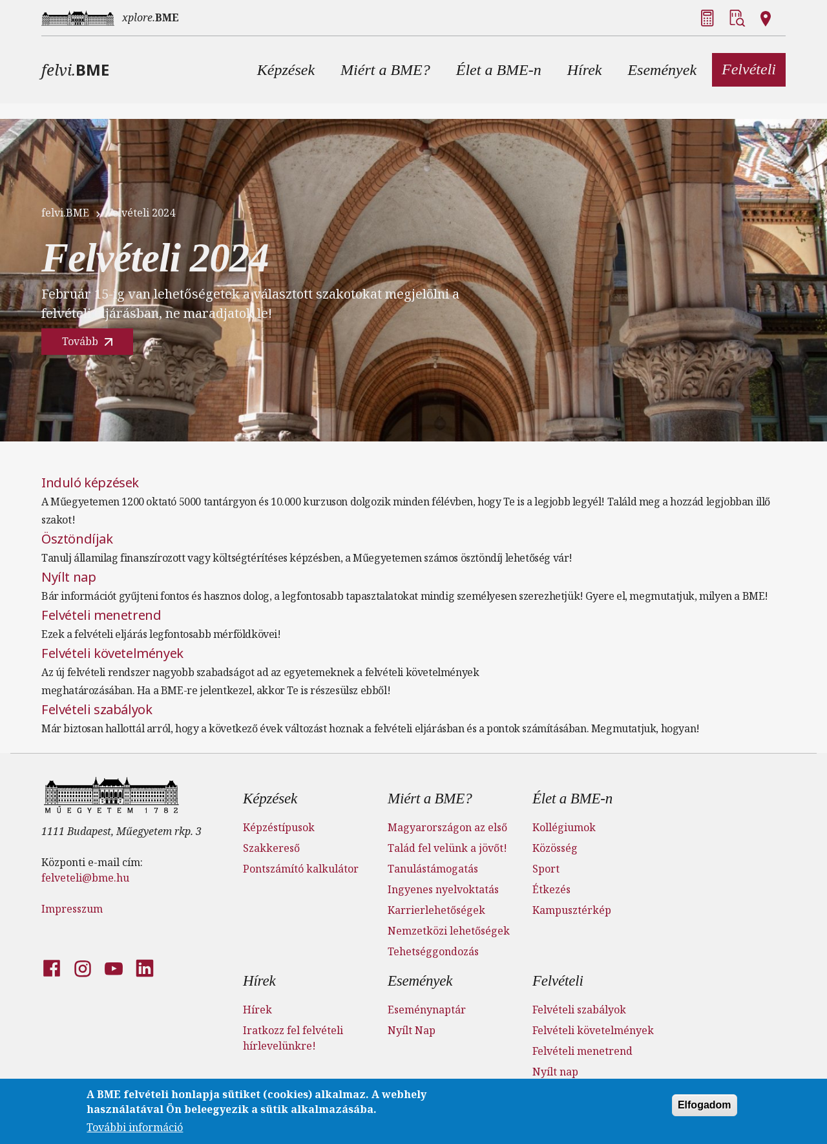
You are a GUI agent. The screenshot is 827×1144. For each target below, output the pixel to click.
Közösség (555, 848)
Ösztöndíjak (77, 538)
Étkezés (551, 889)
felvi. (75, 69)
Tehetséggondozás (433, 951)
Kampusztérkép (571, 910)
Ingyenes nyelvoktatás (443, 889)
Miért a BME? (430, 798)
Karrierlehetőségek (436, 910)
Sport (546, 869)
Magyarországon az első (447, 827)
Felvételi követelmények (112, 653)
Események (420, 981)
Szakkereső (271, 848)
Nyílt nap (68, 577)
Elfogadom (704, 1107)
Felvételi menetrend (101, 615)
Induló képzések (90, 482)
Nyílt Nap (411, 1030)
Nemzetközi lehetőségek (449, 931)
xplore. (150, 17)
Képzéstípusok (279, 827)
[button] (286, 70)
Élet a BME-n (572, 798)
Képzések (270, 798)
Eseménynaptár (427, 1009)
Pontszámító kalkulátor (301, 869)
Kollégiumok (564, 827)
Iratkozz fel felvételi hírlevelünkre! (293, 1038)
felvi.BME (65, 213)
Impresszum (72, 909)
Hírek (259, 981)
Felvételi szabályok (96, 709)
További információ (135, 1130)
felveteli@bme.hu (85, 878)
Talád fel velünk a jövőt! (447, 848)
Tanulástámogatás (433, 869)
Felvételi (557, 981)
